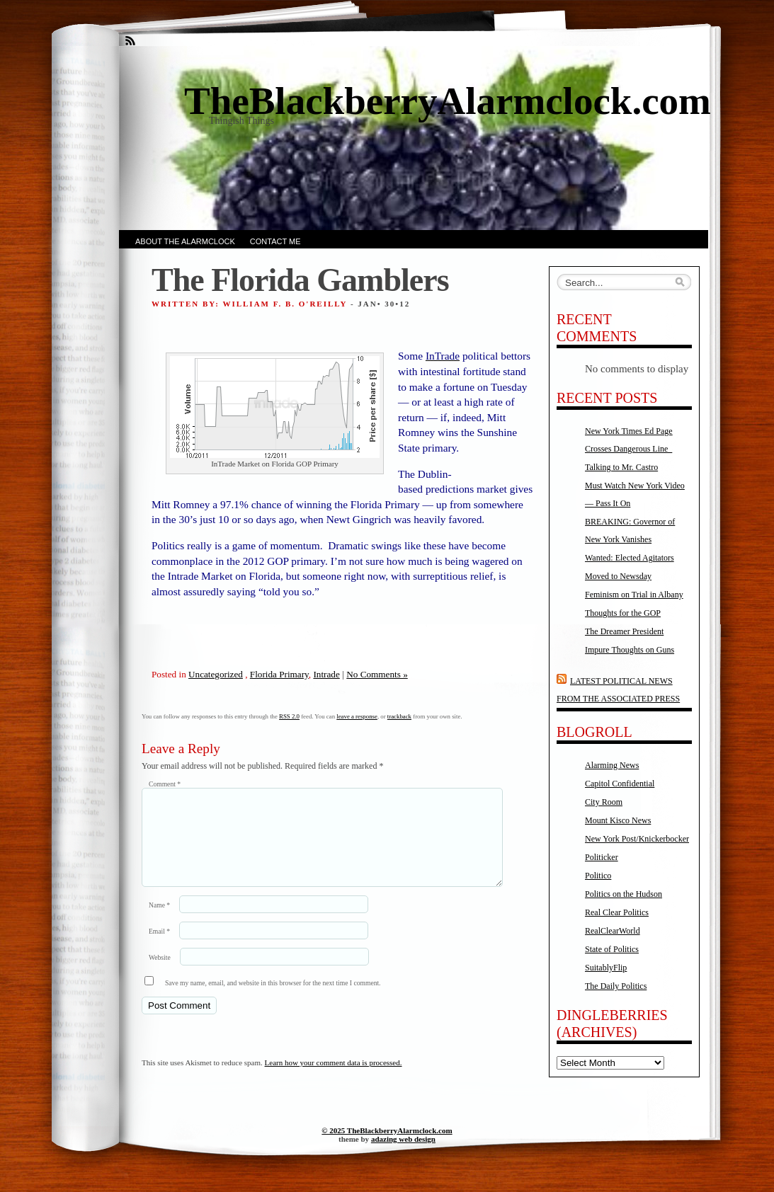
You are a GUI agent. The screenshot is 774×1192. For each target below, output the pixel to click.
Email (159, 948)
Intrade (326, 674)
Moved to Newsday (618, 576)
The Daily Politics (616, 986)
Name (159, 922)
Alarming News (612, 765)
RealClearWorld (612, 931)
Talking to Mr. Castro (621, 467)
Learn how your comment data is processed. (333, 1079)
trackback (399, 716)
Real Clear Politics (617, 912)
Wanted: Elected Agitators (629, 558)
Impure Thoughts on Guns (629, 650)
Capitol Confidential (619, 784)
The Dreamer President (624, 631)
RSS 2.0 (289, 716)
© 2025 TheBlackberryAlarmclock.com (386, 1144)
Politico (598, 876)
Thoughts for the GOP (623, 613)
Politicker (601, 857)
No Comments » (376, 674)
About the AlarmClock (185, 241)
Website (160, 974)
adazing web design (403, 1153)
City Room (603, 802)
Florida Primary (279, 674)
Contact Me (275, 241)
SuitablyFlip (606, 968)
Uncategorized (215, 674)
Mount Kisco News (618, 820)
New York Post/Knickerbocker (637, 839)
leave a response (356, 716)
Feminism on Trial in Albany (634, 595)
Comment (165, 784)
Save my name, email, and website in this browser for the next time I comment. (273, 1000)
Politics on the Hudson (623, 894)
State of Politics (612, 949)
